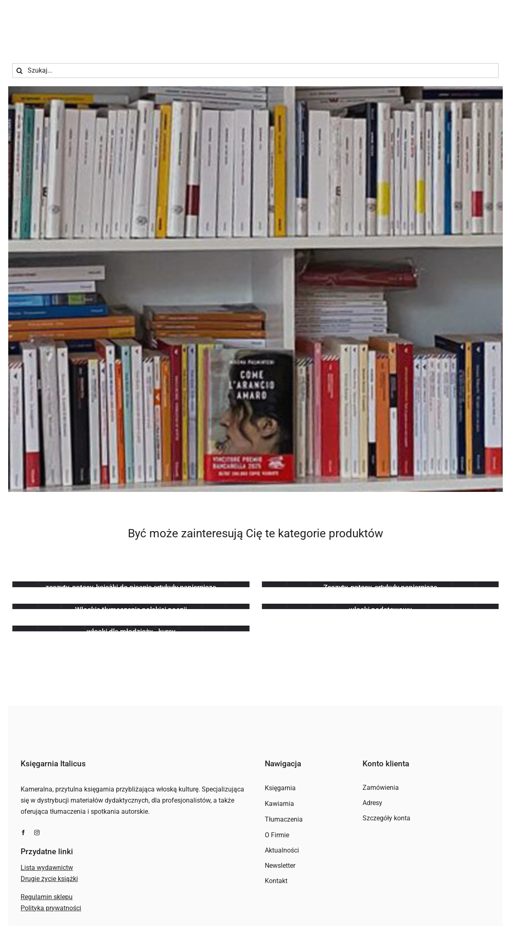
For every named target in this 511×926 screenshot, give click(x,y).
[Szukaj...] (255, 70)
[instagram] (37, 832)
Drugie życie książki (49, 879)
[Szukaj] (19, 70)
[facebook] (23, 832)
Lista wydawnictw (47, 868)
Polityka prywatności (51, 908)
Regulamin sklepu (47, 897)
